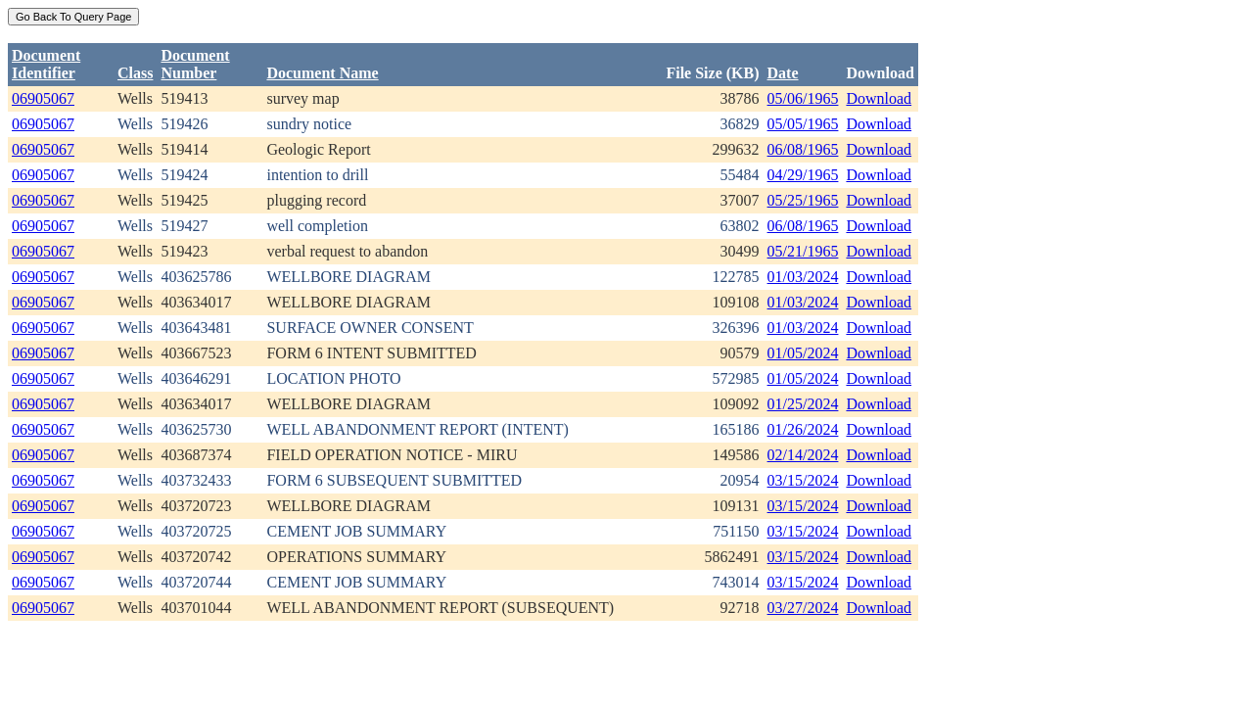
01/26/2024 (803, 429)
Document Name (322, 73)
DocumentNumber (195, 64)
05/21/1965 (803, 251)
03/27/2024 (803, 607)
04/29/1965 (803, 174)
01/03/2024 (803, 276)
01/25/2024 (803, 404)
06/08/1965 (803, 149)
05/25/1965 (803, 200)
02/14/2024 (803, 454)
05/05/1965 (803, 124)
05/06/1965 (803, 98)
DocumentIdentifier (46, 64)
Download (878, 98)
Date (783, 73)
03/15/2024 (803, 480)
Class (135, 73)
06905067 (43, 98)
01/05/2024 (803, 353)
